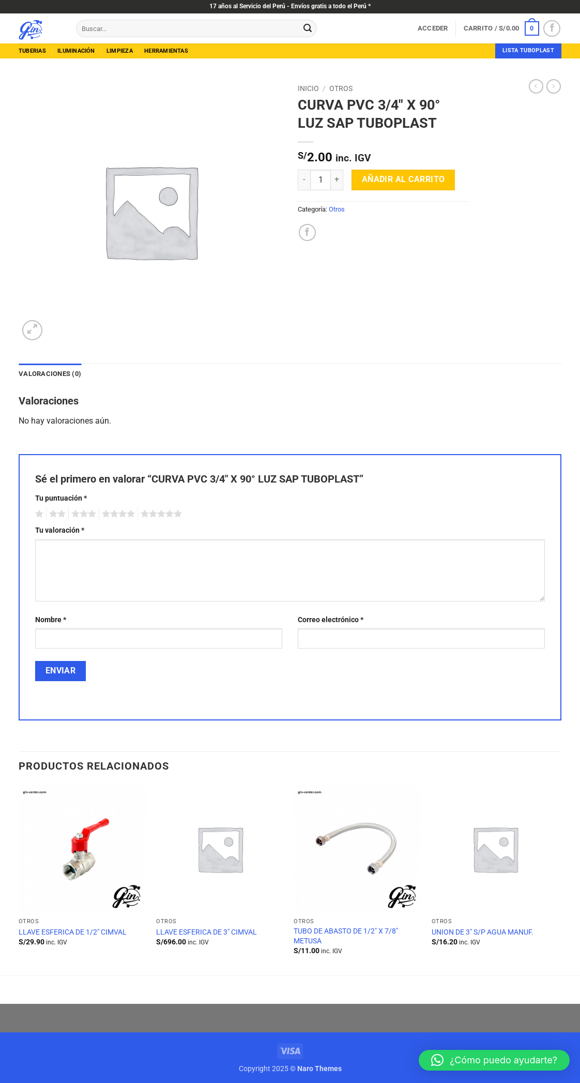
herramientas (166, 51)
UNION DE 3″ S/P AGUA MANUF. (482, 932)
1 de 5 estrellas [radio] (38, 514)
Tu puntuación (61, 498)
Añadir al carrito (403, 179)
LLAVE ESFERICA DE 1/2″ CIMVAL (73, 932)
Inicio (308, 88)
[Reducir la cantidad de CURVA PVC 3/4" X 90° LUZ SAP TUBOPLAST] (304, 180)
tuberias (32, 51)
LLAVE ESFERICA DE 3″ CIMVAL (206, 932)
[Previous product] (553, 86)
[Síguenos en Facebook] (551, 28)
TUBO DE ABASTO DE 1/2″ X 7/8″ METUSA (346, 936)
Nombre (50, 619)
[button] (433, 28)
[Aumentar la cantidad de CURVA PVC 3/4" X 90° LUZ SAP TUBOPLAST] (337, 180)
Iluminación (76, 51)
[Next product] (536, 86)
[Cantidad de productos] (320, 180)
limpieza (119, 51)
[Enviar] (307, 28)
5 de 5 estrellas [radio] (160, 514)
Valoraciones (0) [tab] (50, 374)
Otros (341, 88)
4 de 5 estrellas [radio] (117, 514)
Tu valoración (59, 530)
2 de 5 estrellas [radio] (56, 514)
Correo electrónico (330, 619)
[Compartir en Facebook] (307, 232)
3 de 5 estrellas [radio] (82, 514)
